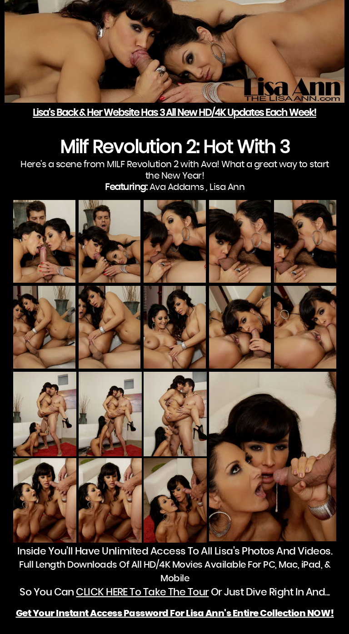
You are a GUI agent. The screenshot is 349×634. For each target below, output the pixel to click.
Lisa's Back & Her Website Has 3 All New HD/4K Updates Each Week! (174, 113)
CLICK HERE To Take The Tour (142, 592)
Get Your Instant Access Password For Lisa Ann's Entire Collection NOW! (175, 613)
